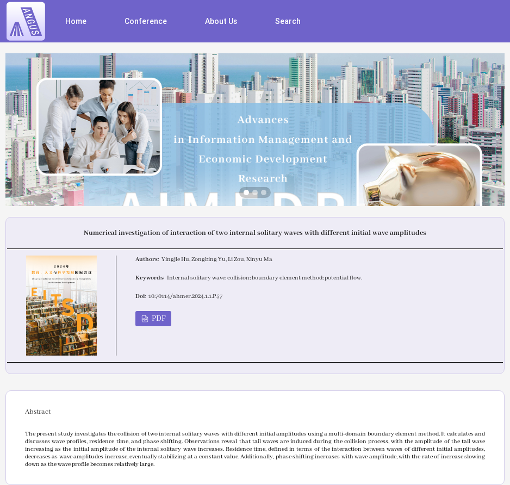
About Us (221, 21)
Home (75, 21)
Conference (146, 21)
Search (288, 21)
